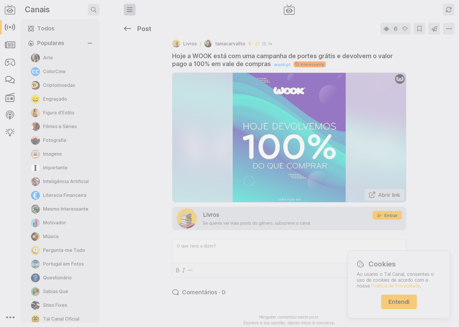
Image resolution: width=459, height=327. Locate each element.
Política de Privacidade (395, 286)
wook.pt (220, 45)
